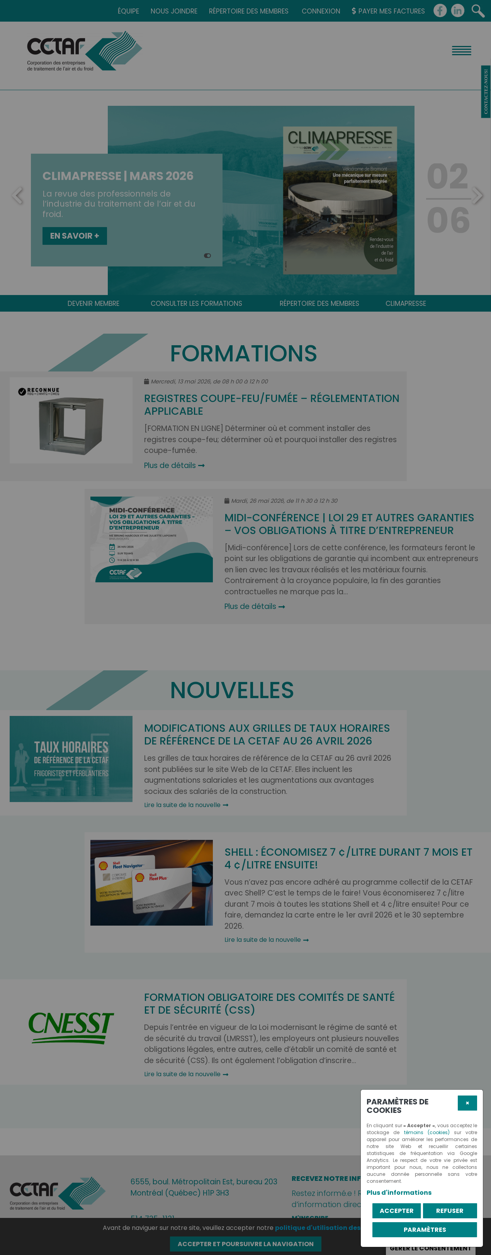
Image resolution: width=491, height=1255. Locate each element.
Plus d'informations (399, 1192)
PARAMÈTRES (425, 1229)
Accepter (397, 1210)
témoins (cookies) (427, 1132)
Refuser (450, 1210)
